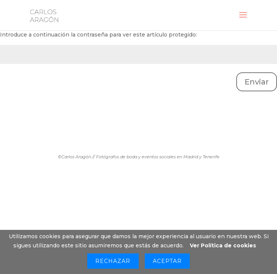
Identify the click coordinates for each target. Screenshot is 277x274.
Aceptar (167, 261)
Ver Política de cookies (223, 245)
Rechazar (112, 261)
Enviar (257, 81)
